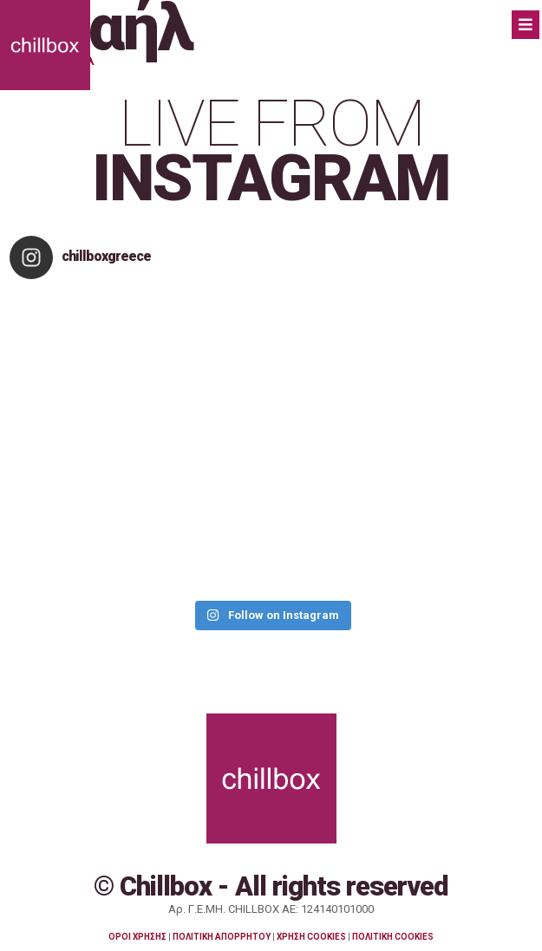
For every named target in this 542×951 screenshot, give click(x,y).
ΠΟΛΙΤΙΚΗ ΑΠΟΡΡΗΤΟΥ (222, 936)
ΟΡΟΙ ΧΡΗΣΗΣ (137, 936)
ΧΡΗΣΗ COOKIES (311, 936)
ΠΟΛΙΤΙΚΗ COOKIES (393, 936)
